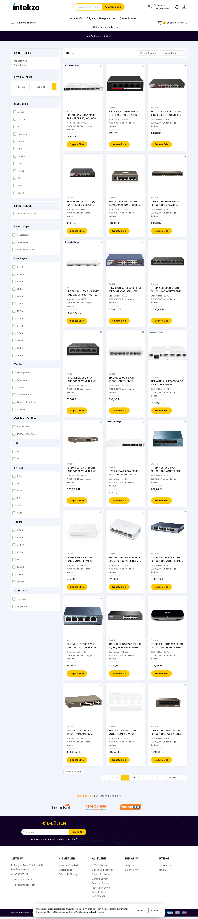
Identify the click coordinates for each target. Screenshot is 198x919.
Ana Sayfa (76, 18)
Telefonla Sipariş (67, 876)
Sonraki (172, 780)
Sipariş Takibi (65, 872)
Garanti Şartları (100, 881)
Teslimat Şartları (101, 885)
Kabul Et (155, 911)
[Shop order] (172, 53)
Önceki (115, 780)
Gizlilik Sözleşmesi (102, 872)
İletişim (163, 872)
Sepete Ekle (77, 144)
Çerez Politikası (101, 876)
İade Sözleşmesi (101, 890)
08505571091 (21, 876)
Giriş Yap (130, 867)
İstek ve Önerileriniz (69, 867)
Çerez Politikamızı (78, 912)
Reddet (140, 911)
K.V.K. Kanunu (100, 867)
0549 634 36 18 (23, 882)
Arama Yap (114, 6)
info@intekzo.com (25, 887)
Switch (70, 111)
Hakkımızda (165, 867)
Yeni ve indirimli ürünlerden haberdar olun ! (54, 841)
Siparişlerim (131, 872)
